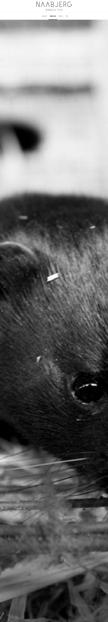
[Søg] (66, 16)
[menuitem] (44, 16)
